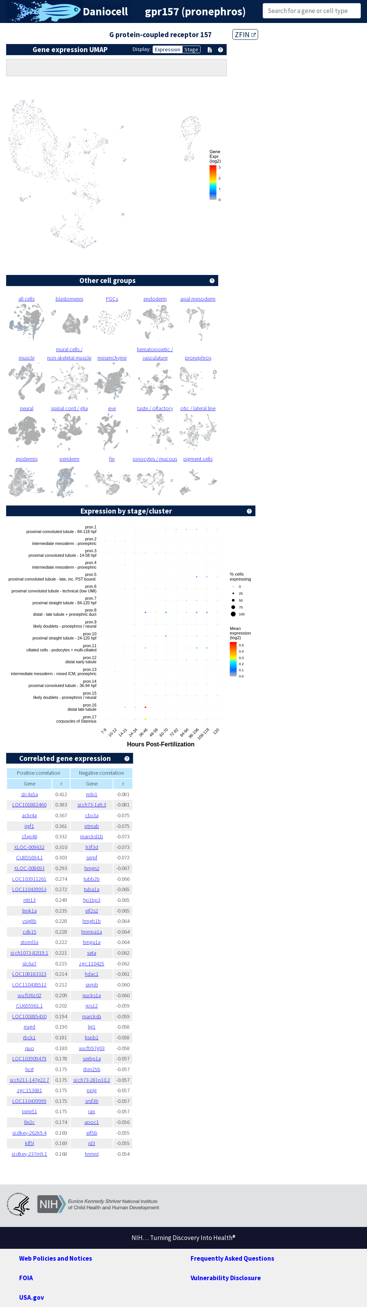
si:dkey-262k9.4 (29, 1132)
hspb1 (92, 1037)
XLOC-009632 (29, 847)
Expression (167, 49)
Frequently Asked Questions (232, 1258)
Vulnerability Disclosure (226, 1278)
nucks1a (91, 995)
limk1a (29, 910)
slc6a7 (29, 963)
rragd (29, 1026)
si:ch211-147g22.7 (29, 1079)
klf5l (29, 1143)
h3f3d (92, 847)
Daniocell (105, 11)
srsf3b (92, 1101)
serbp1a (92, 1058)
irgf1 (29, 826)
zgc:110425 (91, 963)
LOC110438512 (29, 984)
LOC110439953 (29, 889)
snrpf (91, 857)
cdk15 (29, 931)
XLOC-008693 (29, 868)
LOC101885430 (29, 1016)
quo (29, 1048)
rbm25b (91, 1069)
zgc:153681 (29, 1090)
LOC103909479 (29, 1058)
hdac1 (92, 973)
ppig (92, 1090)
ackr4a (29, 815)
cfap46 (29, 836)
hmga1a (91, 942)
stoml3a (29, 942)
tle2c (29, 1122)
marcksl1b (91, 836)
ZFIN (245, 34)
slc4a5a (29, 794)
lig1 (91, 1026)
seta (91, 952)
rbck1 (29, 1037)
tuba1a (91, 889)
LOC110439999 (29, 1101)
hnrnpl (92, 1153)
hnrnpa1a (91, 931)
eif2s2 (91, 910)
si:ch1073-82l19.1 (29, 952)
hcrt (29, 1069)
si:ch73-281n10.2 (91, 1079)
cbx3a (92, 815)
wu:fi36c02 (29, 995)
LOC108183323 (29, 973)
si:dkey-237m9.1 (29, 1153)
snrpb (92, 984)
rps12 (92, 1005)
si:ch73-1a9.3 (91, 804)
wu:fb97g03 (92, 1048)
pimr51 (29, 1111)
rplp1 (91, 794)
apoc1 (91, 1122)
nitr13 (29, 899)
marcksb (91, 1016)
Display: (142, 49)
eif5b (91, 1132)
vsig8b (29, 921)
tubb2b (92, 878)
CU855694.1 (29, 857)
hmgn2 (91, 868)
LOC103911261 (29, 878)
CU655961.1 (29, 1005)
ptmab (91, 826)
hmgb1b (91, 921)
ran (91, 1111)
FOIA (26, 1278)
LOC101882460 (29, 804)
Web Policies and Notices (55, 1258)
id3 (91, 1143)
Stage (191, 49)
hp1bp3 (91, 899)
